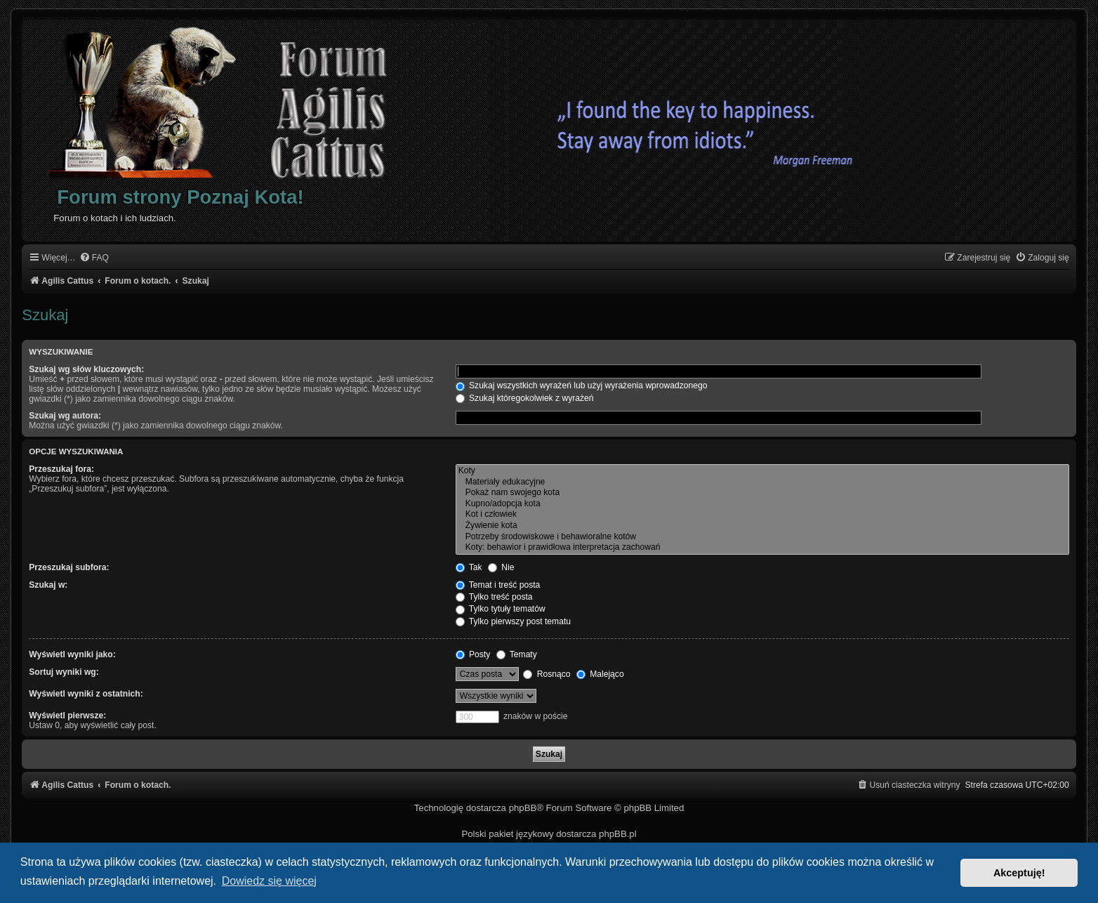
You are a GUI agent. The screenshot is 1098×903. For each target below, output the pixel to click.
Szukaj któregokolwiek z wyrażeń (525, 398)
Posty (473, 654)
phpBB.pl (618, 834)
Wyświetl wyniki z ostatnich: (86, 694)
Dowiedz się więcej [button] (269, 881)
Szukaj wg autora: (65, 416)
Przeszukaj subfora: (69, 567)
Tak (469, 567)
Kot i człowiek (762, 514)
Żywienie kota (762, 526)
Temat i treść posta (498, 585)
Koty (762, 471)
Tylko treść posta (494, 597)
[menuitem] (94, 258)
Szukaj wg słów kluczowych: (86, 369)
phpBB (523, 808)
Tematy (516, 654)
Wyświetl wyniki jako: (72, 654)
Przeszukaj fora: (61, 469)
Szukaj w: (48, 585)
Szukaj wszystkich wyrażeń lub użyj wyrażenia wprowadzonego (582, 385)
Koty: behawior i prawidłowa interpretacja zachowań (762, 547)
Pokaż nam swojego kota (762, 493)
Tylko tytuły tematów (500, 609)
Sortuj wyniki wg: (63, 672)
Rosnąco (546, 674)
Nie (501, 567)
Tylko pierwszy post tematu (513, 621)
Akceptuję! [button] (1019, 872)
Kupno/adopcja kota (762, 504)
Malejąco (600, 674)
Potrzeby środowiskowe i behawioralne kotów (762, 537)
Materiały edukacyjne (762, 482)
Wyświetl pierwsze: (67, 715)
